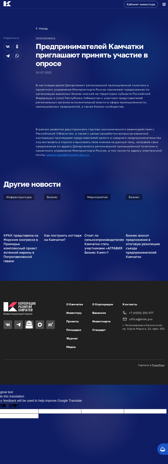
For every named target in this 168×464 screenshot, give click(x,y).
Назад (42, 28)
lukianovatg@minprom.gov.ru (67, 155)
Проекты (72, 321)
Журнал (72, 338)
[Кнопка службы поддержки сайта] (162, 449)
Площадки (73, 330)
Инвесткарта (101, 321)
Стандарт (99, 330)
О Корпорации (102, 304)
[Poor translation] (13, 406)
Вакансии (99, 313)
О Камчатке (74, 304)
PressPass (158, 365)
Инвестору (74, 313)
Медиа (71, 347)
